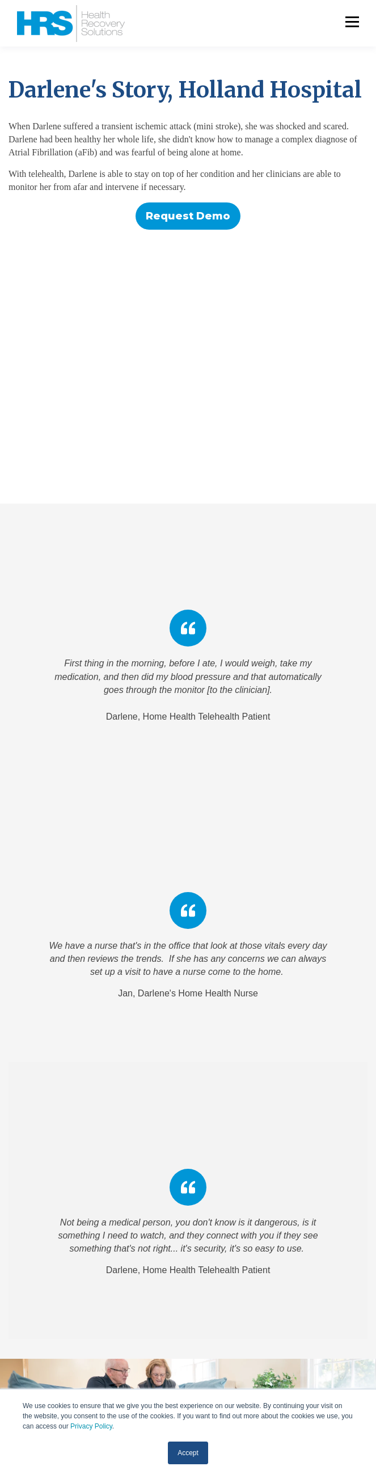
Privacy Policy (91, 1426)
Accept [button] (188, 1453)
